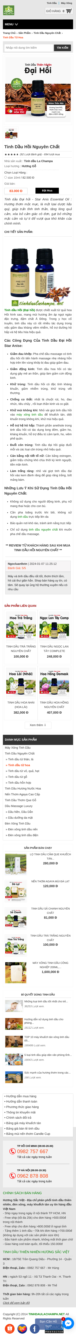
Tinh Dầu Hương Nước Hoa (23, 788)
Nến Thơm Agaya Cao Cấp (22, 794)
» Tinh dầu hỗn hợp (18, 782)
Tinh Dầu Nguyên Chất (19, 753)
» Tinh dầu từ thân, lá (19, 759)
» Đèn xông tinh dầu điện (21, 835)
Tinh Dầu (52, 3)
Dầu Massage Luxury (19, 806)
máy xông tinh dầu (30, 414)
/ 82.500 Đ (21, 177)
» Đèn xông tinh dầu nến (21, 829)
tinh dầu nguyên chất (43, 529)
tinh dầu (23, 516)
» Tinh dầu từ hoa (17, 765)
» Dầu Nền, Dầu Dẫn (19, 812)
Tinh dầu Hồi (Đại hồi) (19, 310)
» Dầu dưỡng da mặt (19, 817)
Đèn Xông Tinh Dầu (17, 823)
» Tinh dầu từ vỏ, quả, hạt (22, 771)
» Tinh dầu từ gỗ (16, 777)
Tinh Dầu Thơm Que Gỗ (20, 800)
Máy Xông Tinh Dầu (18, 747)
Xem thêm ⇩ (38, 725)
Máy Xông (66, 3)
